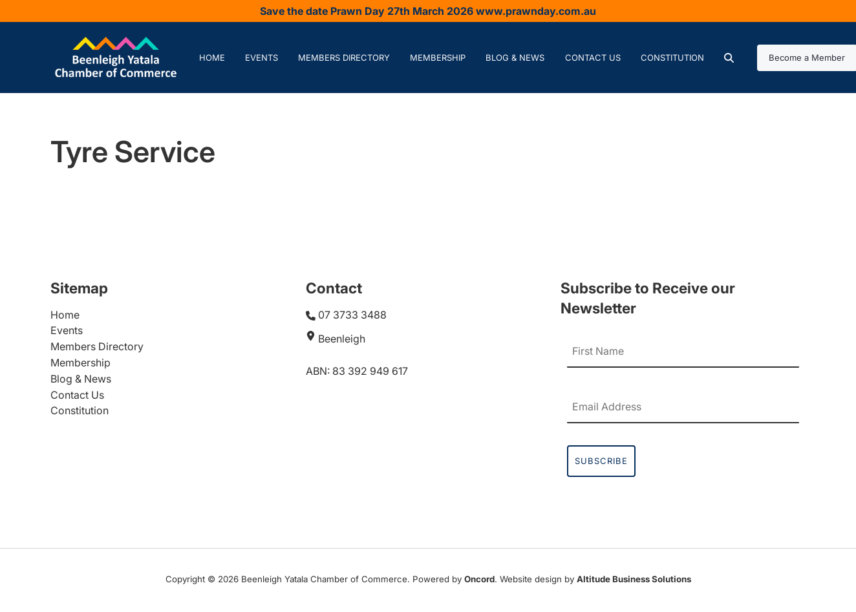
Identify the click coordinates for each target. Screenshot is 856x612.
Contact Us (593, 57)
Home (212, 57)
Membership (437, 57)
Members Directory (344, 57)
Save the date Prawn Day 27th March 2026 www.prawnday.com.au (428, 11)
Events (261, 57)
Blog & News (515, 57)
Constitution (672, 57)
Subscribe (601, 461)
